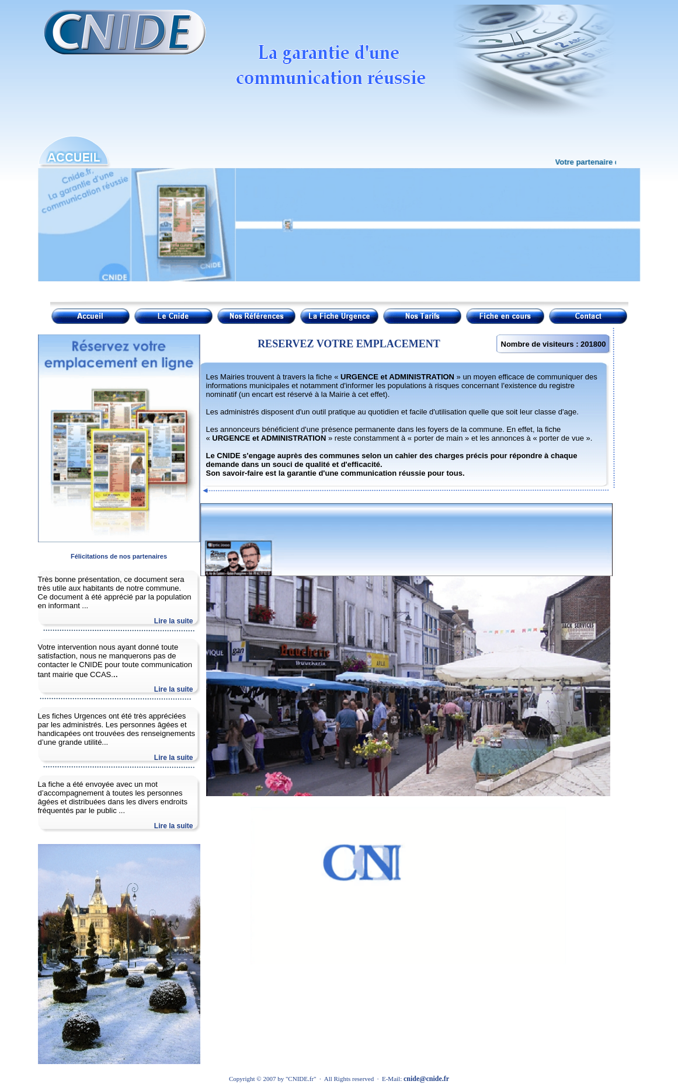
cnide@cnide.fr (426, 1079)
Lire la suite (173, 621)
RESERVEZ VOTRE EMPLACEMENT (349, 344)
